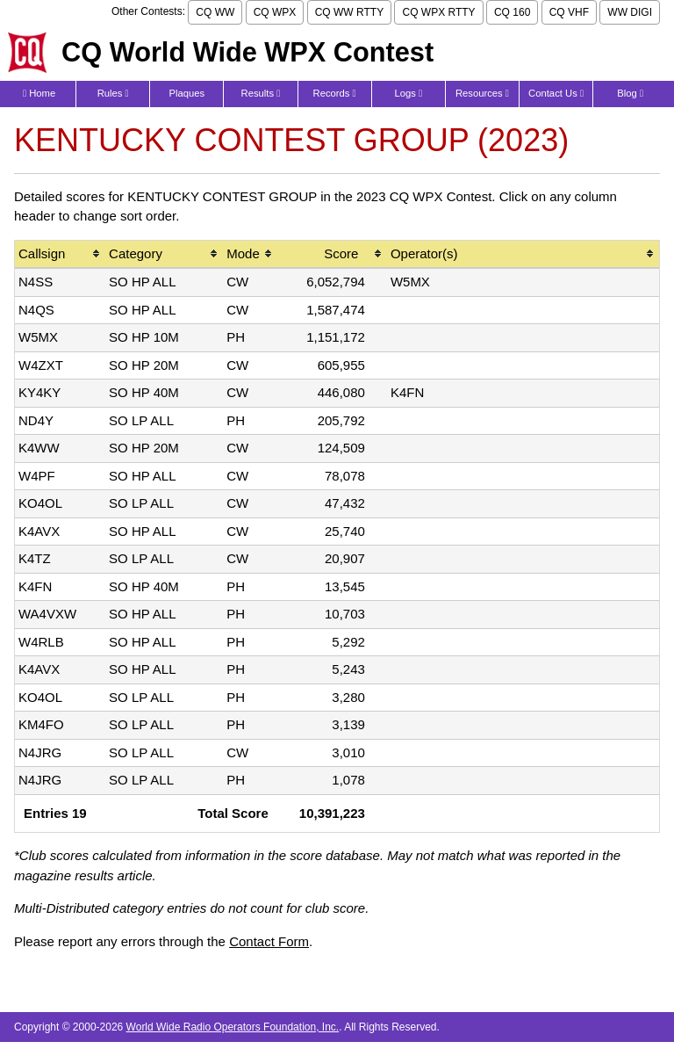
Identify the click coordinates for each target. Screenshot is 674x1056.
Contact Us (556, 93)
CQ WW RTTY (349, 12)
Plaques (187, 93)
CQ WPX (275, 12)
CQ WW (215, 12)
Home (39, 93)
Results (261, 93)
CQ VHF (569, 12)
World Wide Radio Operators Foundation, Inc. (233, 1027)
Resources (482, 93)
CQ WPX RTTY (438, 12)
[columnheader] (60, 255)
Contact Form (269, 941)
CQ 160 (512, 12)
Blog (630, 93)
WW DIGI (629, 12)
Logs (408, 93)
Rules (113, 93)
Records (334, 93)
